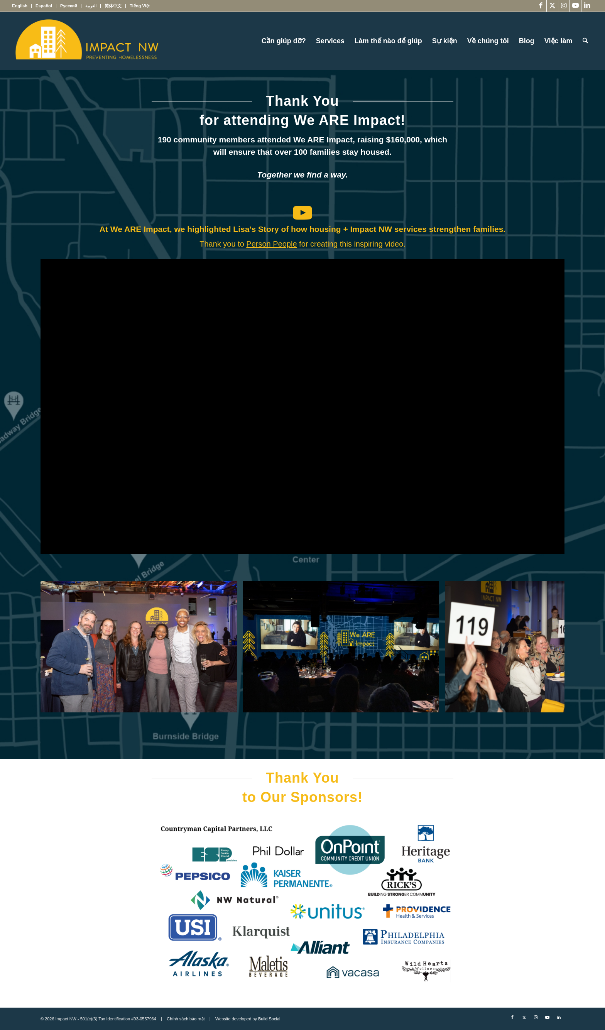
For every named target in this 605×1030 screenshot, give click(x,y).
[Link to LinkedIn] (587, 6)
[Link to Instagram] (564, 6)
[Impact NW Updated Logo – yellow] (86, 41)
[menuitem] (22, 6)
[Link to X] (552, 6)
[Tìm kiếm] (585, 41)
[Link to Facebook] (540, 6)
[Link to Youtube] (575, 6)
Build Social (269, 1018)
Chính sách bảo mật (185, 1018)
